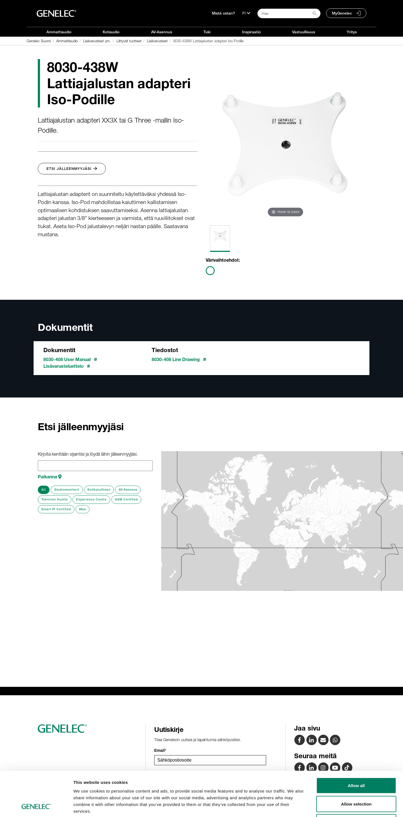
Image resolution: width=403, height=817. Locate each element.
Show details (294, 806)
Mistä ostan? (223, 13)
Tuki (206, 32)
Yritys (352, 32)
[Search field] (288, 13)
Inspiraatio (251, 32)
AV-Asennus (161, 32)
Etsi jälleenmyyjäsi (71, 169)
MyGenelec (342, 13)
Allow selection (356, 762)
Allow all (356, 743)
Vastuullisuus (303, 32)
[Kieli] (246, 13)
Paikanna (50, 476)
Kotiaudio (111, 32)
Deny (356, 780)
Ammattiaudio (58, 32)
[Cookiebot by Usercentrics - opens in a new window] (36, 806)
